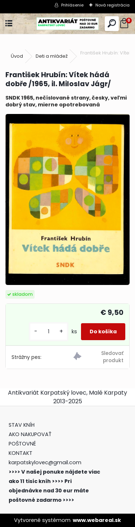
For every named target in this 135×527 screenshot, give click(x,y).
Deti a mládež (52, 56)
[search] (112, 23)
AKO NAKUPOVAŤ (30, 434)
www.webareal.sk (97, 520)
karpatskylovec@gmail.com (45, 462)
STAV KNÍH (22, 425)
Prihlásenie (72, 5)
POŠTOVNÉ (22, 443)
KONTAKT (20, 453)
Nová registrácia (112, 5)
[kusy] (48, 331)
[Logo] (67, 23)
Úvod (17, 56)
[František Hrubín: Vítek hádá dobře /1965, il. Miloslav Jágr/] (67, 199)
